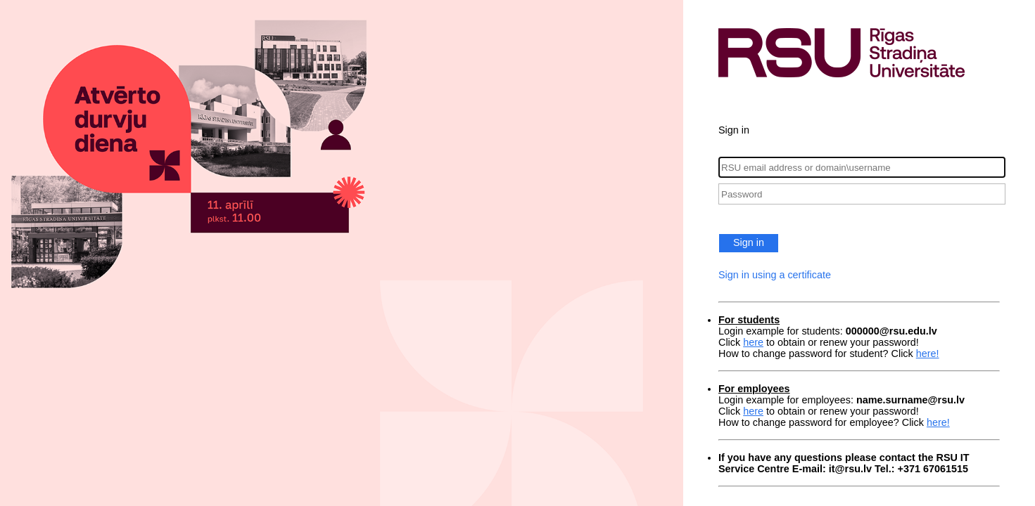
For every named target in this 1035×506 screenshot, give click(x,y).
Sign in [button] (748, 242)
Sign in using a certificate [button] (774, 274)
